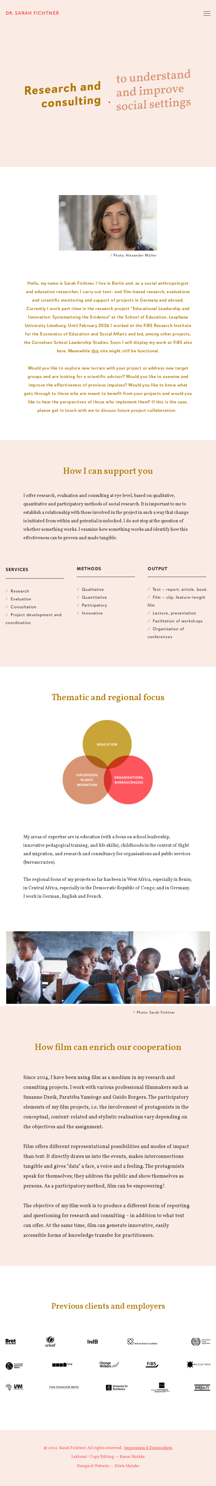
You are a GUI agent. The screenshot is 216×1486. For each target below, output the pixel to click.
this (95, 351)
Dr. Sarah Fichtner (32, 13)
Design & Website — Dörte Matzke (108, 1466)
